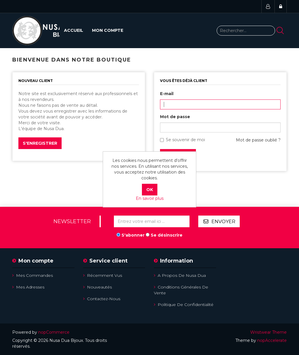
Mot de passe (175, 116)
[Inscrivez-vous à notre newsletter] (151, 221)
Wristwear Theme (268, 332)
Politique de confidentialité (183, 304)
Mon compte (107, 30)
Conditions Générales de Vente (181, 289)
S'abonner (133, 235)
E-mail (166, 93)
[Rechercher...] (246, 31)
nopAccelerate (272, 340)
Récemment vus (102, 275)
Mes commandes (32, 275)
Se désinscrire (166, 235)
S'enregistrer (40, 143)
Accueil (73, 30)
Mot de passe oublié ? (258, 140)
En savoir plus (150, 198)
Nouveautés (97, 287)
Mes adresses (28, 287)
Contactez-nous (101, 298)
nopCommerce (53, 332)
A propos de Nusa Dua (180, 275)
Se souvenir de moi (185, 139)
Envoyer (223, 221)
